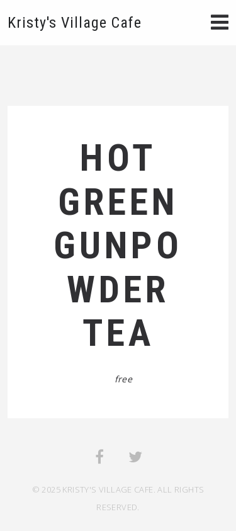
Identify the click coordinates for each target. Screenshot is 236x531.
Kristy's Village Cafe (75, 22)
